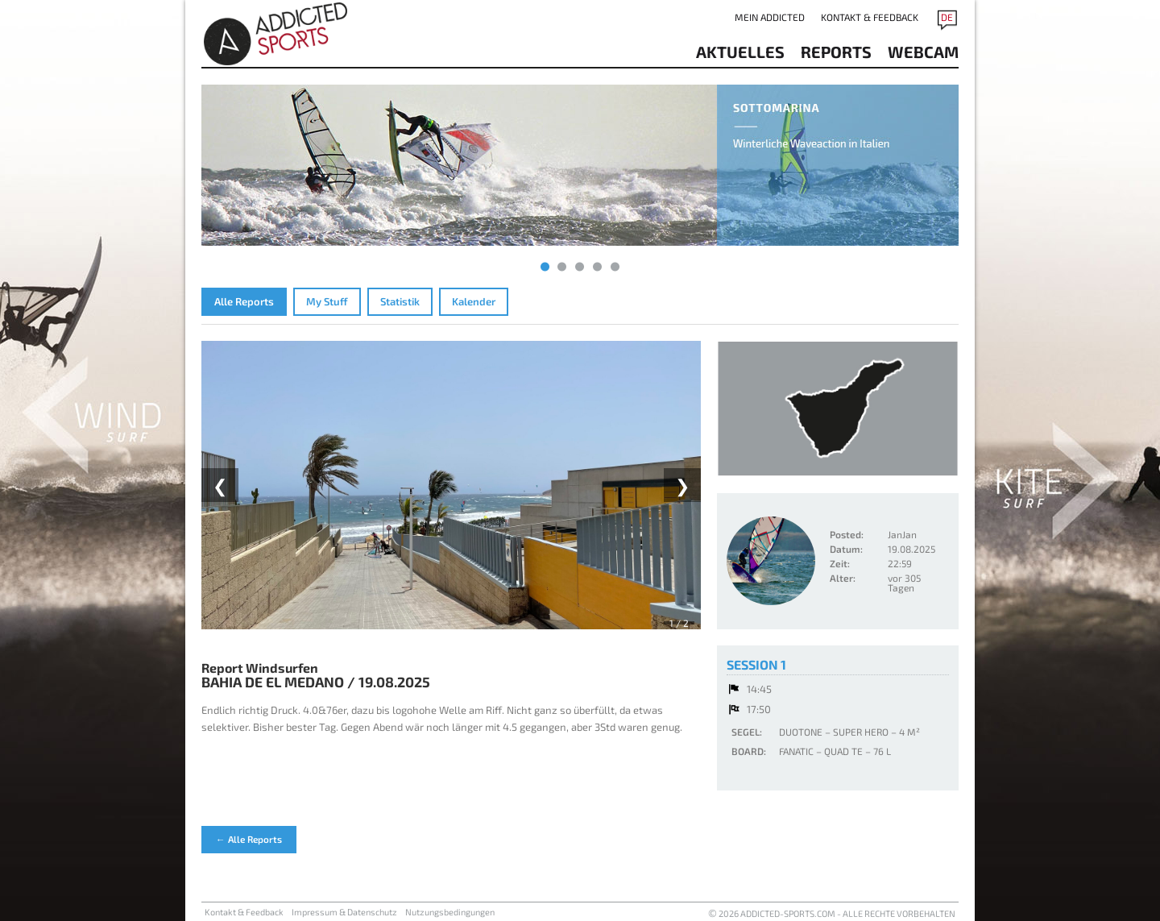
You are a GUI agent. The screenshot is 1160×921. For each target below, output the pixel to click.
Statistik (400, 301)
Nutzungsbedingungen (450, 911)
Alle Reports (244, 301)
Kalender (473, 301)
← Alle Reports (249, 838)
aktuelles (740, 51)
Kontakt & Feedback (869, 17)
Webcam (923, 51)
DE (947, 17)
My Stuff (327, 301)
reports (836, 51)
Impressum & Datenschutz (344, 911)
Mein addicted (770, 17)
